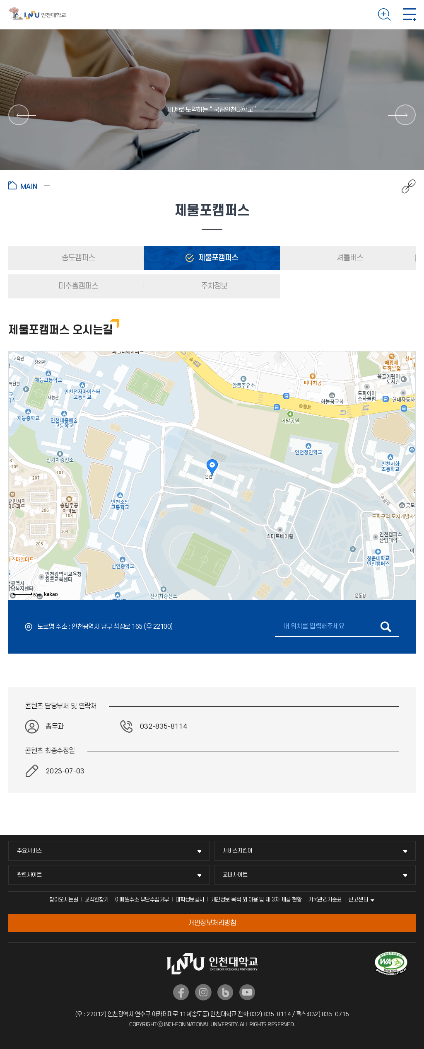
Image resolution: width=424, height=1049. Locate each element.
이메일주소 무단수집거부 (142, 899)
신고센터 (358, 899)
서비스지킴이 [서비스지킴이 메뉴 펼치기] (238, 851)
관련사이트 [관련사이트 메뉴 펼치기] (29, 875)
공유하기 (404, 186)
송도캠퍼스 (77, 258)
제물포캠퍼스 (217, 258)
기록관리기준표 (325, 899)
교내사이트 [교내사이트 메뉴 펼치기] (235, 875)
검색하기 (384, 14)
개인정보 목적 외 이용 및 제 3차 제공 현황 (256, 899)
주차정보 (213, 286)
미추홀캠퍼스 (77, 286)
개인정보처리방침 (212, 923)
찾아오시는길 (63, 899)
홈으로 (29, 185)
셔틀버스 (349, 258)
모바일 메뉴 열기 (409, 14)
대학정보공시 (190, 899)
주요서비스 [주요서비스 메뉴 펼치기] (29, 851)
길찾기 (385, 626)
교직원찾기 (96, 899)
